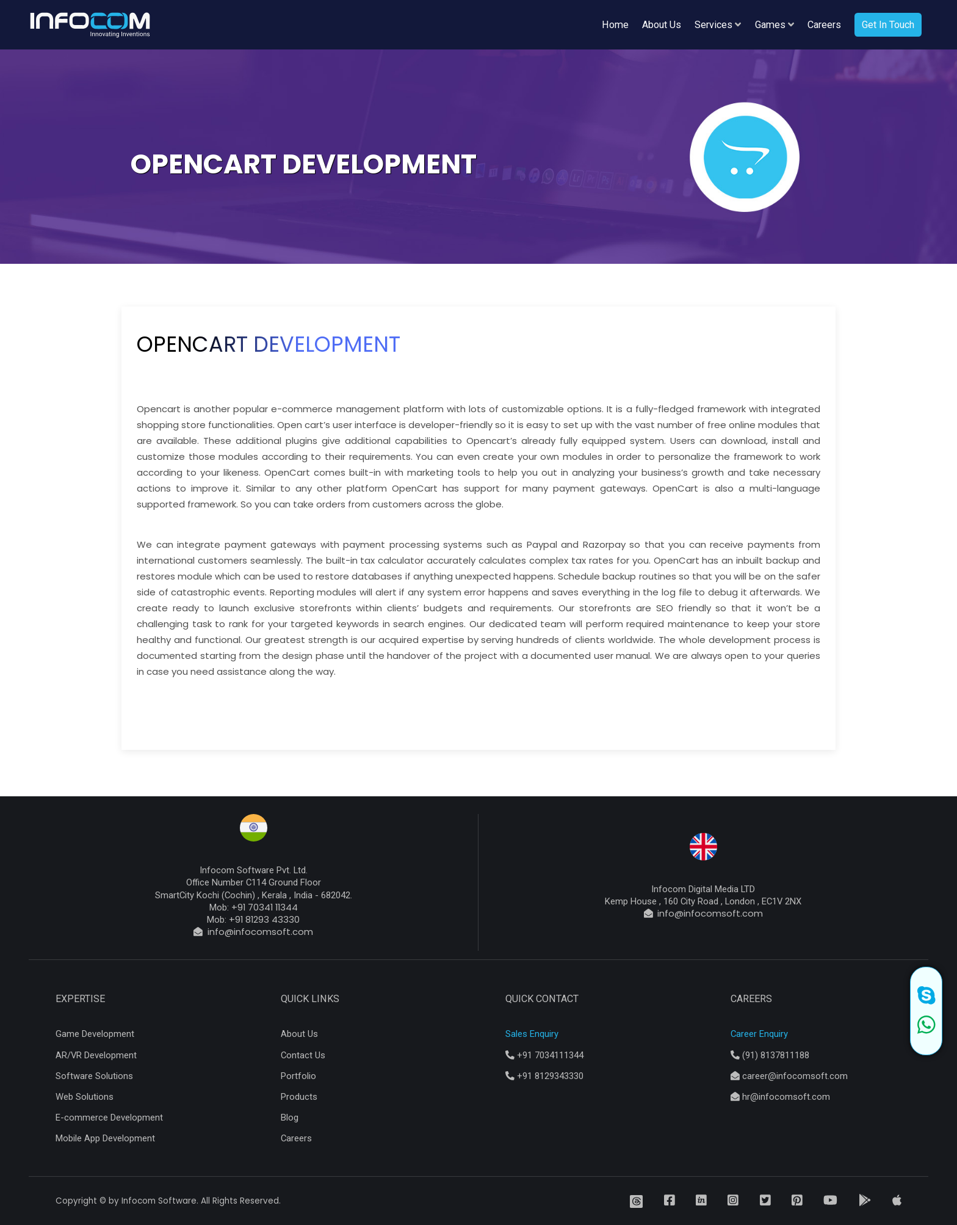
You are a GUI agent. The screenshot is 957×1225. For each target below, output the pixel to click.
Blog (289, 1117)
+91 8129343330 (544, 1076)
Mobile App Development (105, 1138)
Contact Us (303, 1055)
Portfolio (298, 1076)
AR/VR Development (96, 1055)
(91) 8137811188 (770, 1055)
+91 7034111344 (544, 1055)
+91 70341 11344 (264, 907)
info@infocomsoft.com (258, 931)
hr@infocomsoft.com (780, 1096)
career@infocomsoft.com (789, 1076)
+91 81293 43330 (264, 919)
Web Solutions (85, 1096)
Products (299, 1096)
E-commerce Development (109, 1117)
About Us (661, 25)
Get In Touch (888, 25)
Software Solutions (94, 1076)
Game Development (95, 1033)
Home (615, 25)
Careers (824, 25)
